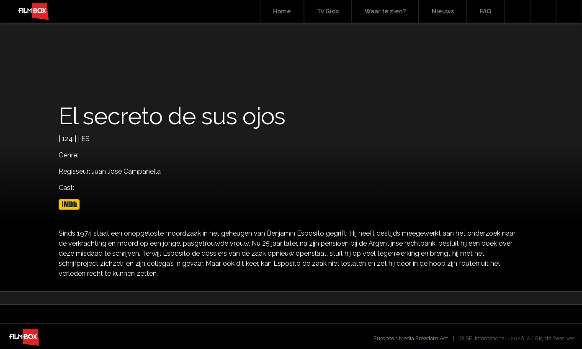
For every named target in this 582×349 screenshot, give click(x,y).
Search (517, 11)
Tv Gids (328, 11)
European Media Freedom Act (410, 338)
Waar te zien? (385, 11)
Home (282, 11)
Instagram (569, 11)
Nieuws (443, 11)
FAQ (485, 11)
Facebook (543, 11)
